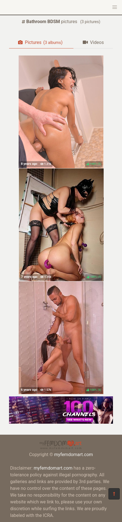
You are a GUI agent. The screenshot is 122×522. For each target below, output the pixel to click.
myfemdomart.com (73, 454)
